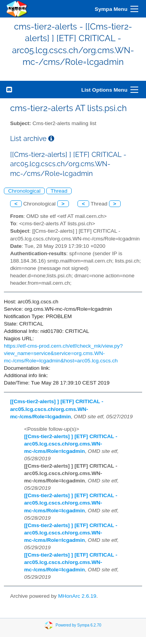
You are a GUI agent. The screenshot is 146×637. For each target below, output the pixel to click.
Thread (59, 191)
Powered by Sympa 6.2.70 (78, 625)
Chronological (24, 191)
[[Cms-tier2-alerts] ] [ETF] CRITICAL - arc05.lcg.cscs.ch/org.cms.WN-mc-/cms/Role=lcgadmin (56, 409)
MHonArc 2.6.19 (77, 596)
